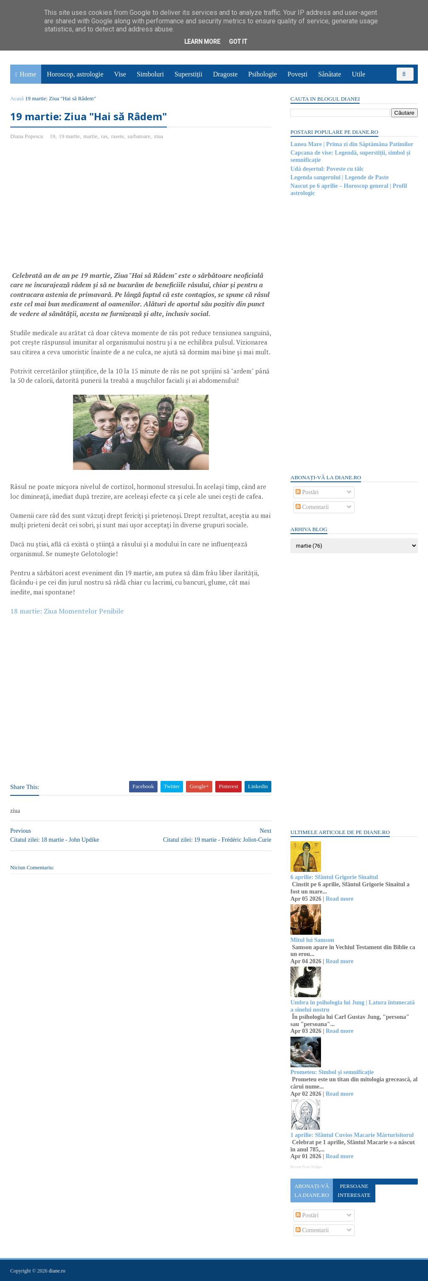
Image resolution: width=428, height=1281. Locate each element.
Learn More (202, 41)
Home (28, 74)
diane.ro (57, 1271)
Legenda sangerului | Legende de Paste (339, 177)
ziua (158, 136)
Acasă (17, 98)
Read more (339, 899)
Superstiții (189, 74)
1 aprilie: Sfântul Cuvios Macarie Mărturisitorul (352, 1135)
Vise (120, 74)
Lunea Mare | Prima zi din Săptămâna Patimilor (351, 144)
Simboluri (150, 74)
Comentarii (312, 507)
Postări (307, 492)
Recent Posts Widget (306, 1167)
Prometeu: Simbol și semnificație (332, 1072)
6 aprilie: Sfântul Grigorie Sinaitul (334, 877)
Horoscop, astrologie (75, 74)
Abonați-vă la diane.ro (311, 1190)
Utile (358, 74)
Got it (238, 41)
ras (104, 136)
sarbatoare (139, 136)
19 (52, 136)
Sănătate (329, 74)
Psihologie (262, 74)
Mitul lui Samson (312, 940)
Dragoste (225, 74)
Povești (297, 74)
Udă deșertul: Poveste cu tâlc (327, 169)
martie (90, 136)
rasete (117, 136)
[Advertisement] (81, 208)
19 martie (69, 136)
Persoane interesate (354, 1190)
